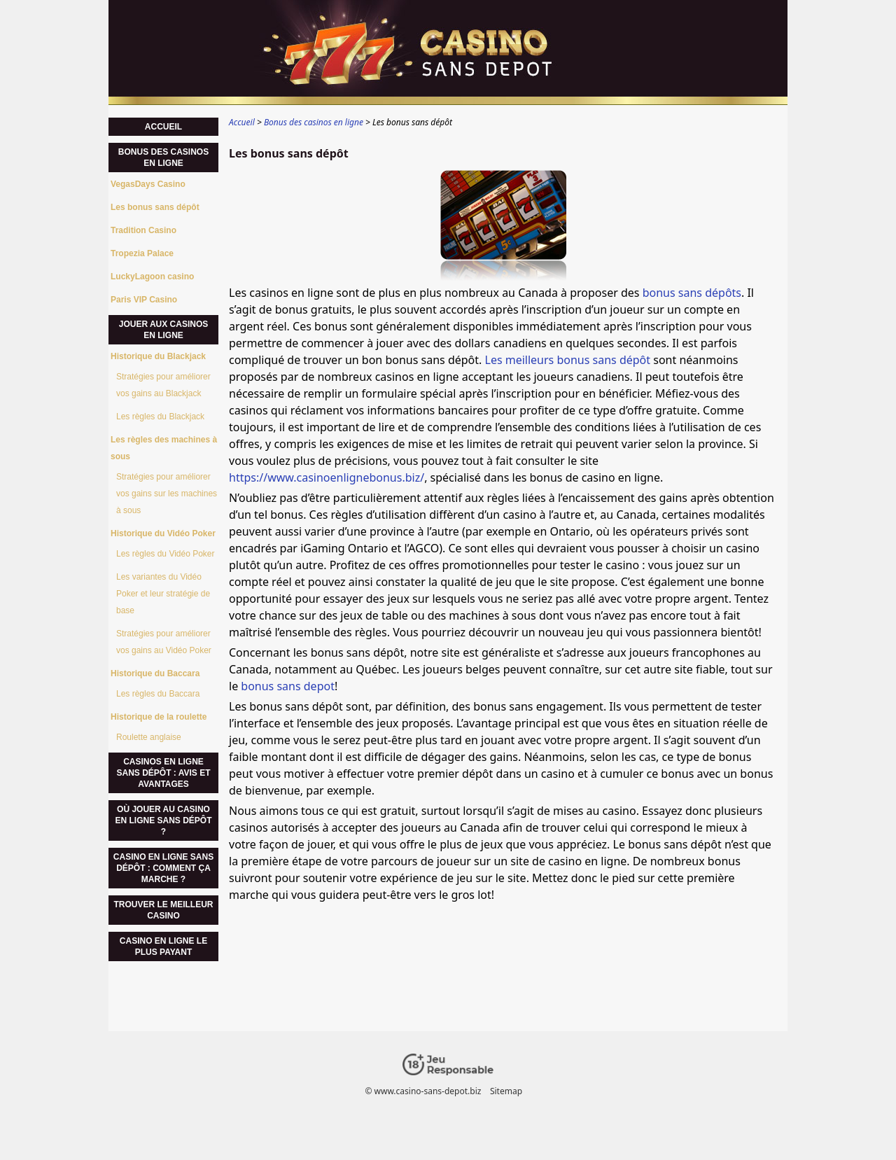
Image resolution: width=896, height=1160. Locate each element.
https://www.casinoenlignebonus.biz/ (326, 477)
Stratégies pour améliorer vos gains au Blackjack (163, 385)
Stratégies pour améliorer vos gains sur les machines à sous (166, 493)
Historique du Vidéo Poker (163, 533)
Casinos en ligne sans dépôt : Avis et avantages (163, 773)
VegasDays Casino (148, 184)
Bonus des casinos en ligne (163, 157)
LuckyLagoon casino (152, 276)
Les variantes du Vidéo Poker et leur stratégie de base (163, 593)
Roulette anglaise (148, 737)
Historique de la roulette (158, 717)
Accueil (163, 127)
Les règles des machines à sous (164, 448)
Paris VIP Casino (144, 300)
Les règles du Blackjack (160, 416)
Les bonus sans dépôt (155, 207)
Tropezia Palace (142, 253)
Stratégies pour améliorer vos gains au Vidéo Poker (163, 642)
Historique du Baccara (155, 673)
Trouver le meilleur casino (163, 910)
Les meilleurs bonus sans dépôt (568, 360)
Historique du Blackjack (158, 356)
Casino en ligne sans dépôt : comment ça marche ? (163, 868)
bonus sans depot (288, 686)
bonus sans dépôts (692, 292)
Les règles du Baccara (158, 694)
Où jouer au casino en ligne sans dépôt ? (163, 820)
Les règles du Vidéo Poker (165, 554)
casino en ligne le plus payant (163, 946)
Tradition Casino (143, 230)
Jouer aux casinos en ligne (164, 329)
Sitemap (506, 1091)
